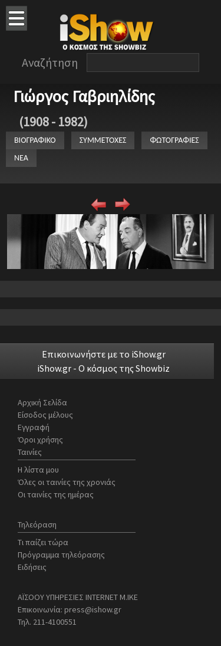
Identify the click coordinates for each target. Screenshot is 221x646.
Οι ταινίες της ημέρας (56, 494)
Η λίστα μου (38, 469)
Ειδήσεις (32, 567)
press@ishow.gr (92, 609)
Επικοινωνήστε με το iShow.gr (104, 354)
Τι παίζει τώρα (43, 542)
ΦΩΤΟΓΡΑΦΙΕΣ (174, 140)
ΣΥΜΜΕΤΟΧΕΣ (103, 140)
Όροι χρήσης (40, 439)
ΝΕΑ (21, 158)
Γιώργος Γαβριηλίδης (84, 96)
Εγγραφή (34, 427)
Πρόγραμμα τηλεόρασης (61, 554)
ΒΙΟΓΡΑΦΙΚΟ (35, 140)
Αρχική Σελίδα (42, 402)
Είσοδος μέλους (45, 414)
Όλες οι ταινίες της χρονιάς (67, 482)
